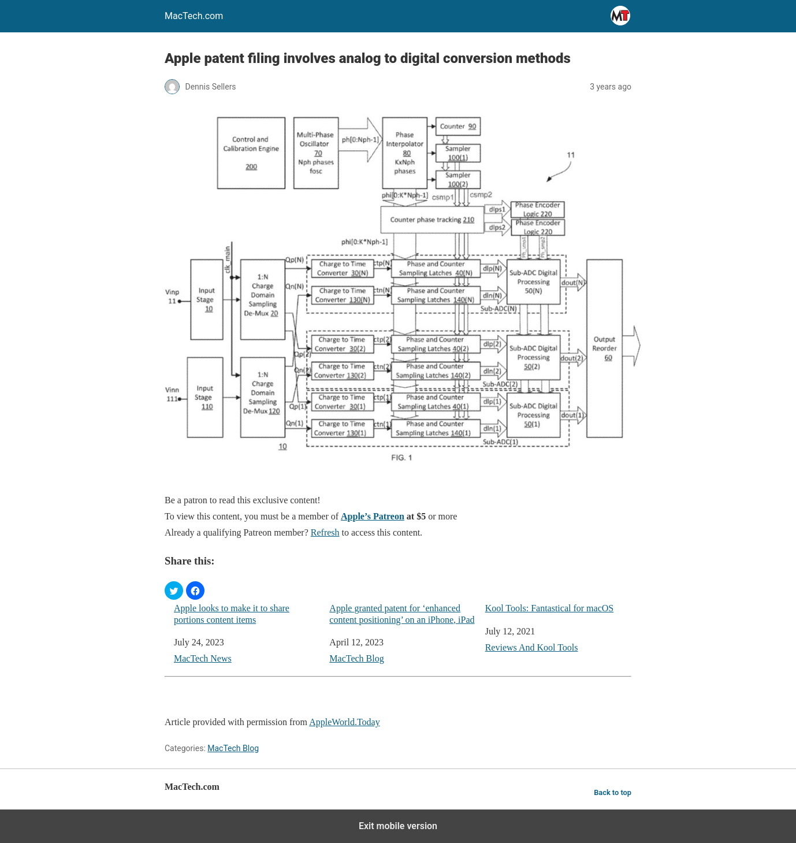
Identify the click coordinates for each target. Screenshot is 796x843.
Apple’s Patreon (372, 516)
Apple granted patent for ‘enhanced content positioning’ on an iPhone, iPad (401, 613)
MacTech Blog (356, 658)
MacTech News (203, 658)
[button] (174, 590)
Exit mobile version (398, 825)
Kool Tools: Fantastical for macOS (549, 608)
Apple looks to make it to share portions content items (231, 613)
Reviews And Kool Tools (531, 647)
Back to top (612, 792)
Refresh (325, 532)
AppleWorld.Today (344, 722)
